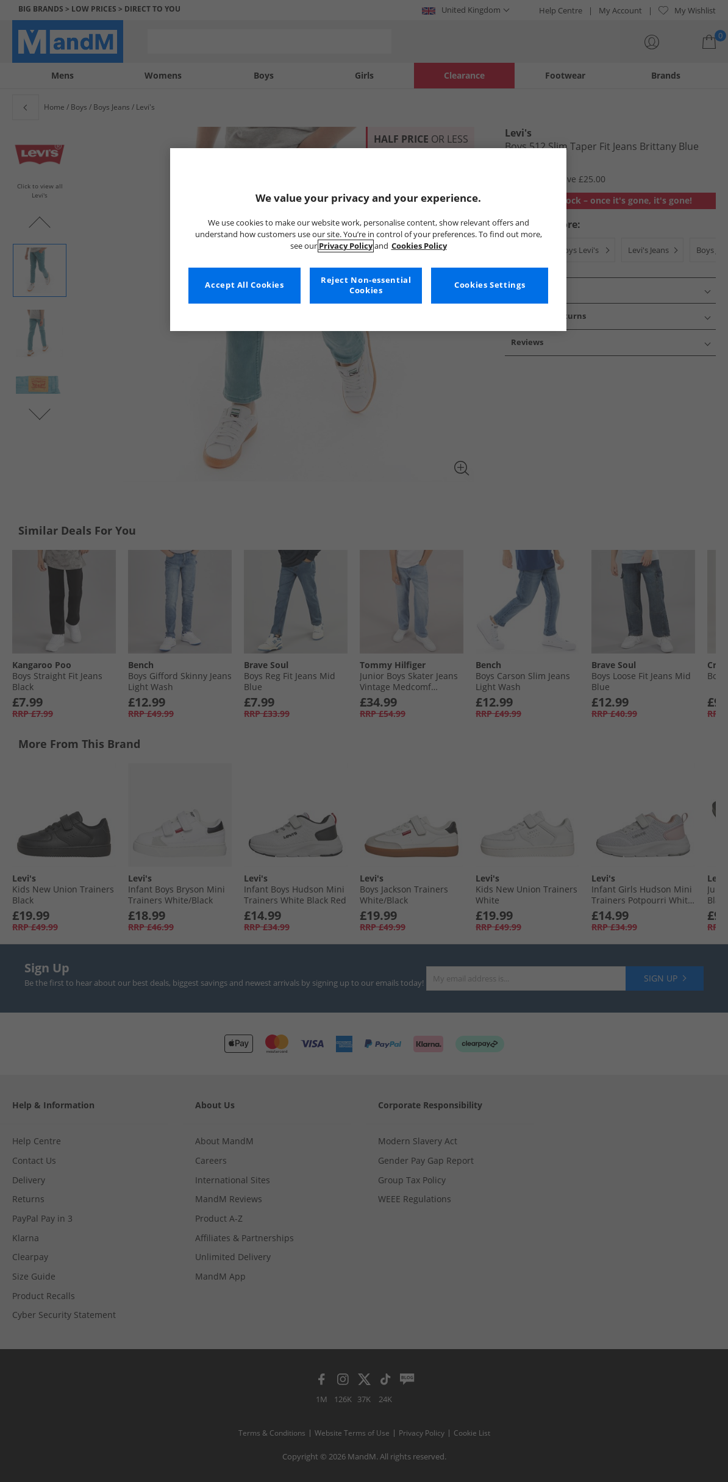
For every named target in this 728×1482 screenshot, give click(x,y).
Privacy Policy (346, 246)
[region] (368, 239)
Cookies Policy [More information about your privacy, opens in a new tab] (419, 246)
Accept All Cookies (244, 285)
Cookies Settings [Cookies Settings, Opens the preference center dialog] (489, 285)
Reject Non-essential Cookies (366, 285)
